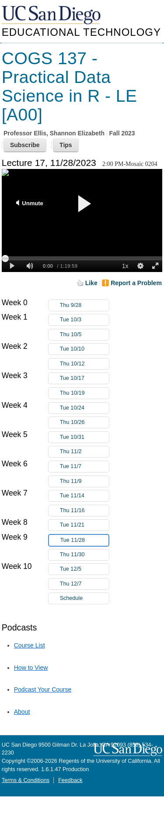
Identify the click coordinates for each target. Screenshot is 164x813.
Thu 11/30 (84, 554)
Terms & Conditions (25, 780)
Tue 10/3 (84, 319)
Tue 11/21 (84, 525)
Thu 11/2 (84, 451)
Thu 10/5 (84, 334)
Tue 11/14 (84, 495)
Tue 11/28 (84, 540)
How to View (31, 667)
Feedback (70, 780)
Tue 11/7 (84, 466)
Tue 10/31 (84, 437)
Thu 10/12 (84, 363)
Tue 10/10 (84, 349)
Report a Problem (136, 282)
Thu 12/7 (84, 584)
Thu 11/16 (84, 510)
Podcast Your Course (43, 689)
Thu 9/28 (84, 305)
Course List (29, 645)
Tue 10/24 (84, 408)
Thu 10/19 (84, 393)
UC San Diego (52, 15)
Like (91, 282)
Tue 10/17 (84, 378)
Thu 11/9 (84, 481)
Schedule (71, 598)
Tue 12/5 (84, 569)
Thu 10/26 (84, 422)
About (22, 711)
